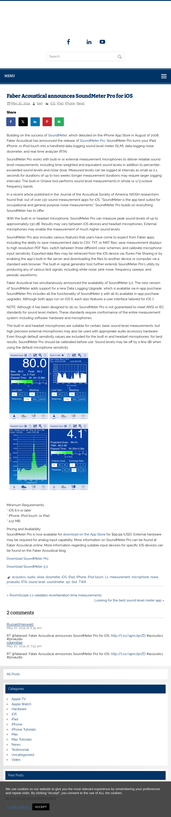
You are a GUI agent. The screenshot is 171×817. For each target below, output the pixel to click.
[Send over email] (59, 121)
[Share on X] (23, 121)
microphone (140, 577)
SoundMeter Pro (92, 141)
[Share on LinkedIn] (35, 121)
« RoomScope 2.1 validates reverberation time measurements (54, 595)
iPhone (70, 103)
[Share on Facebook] (11, 121)
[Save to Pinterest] (47, 121)
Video (16, 760)
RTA (24, 582)
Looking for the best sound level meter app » (129, 600)
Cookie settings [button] (18, 807)
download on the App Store (84, 534)
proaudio (13, 582)
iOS (52, 103)
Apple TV (19, 699)
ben (40, 103)
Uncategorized (23, 755)
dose (40, 577)
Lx (106, 577)
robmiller (15, 642)
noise (154, 577)
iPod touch (95, 577)
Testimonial (20, 750)
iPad (60, 103)
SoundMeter (57, 135)
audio (31, 577)
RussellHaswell (20, 624)
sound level (36, 582)
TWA (82, 582)
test (74, 582)
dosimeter (53, 577)
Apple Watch (21, 704)
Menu (9, 76)
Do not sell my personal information (31, 798)
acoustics (19, 577)
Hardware (19, 709)
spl (68, 582)
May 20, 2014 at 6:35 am (24, 628)
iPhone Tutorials (24, 729)
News (80, 103)
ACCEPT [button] (41, 807)
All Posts (13, 674)
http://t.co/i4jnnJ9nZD (128, 636)
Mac (15, 734)
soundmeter (55, 582)
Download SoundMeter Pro (28, 559)
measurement (120, 577)
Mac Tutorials (22, 739)
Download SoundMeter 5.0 (27, 567)
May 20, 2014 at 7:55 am (24, 646)
